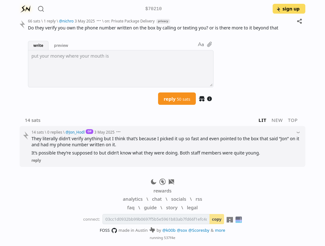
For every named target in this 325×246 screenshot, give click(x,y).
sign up (288, 8)
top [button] (293, 120)
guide (150, 207)
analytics (133, 199)
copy (217, 219)
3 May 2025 (85, 20)
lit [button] (263, 120)
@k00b (169, 230)
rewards (162, 190)
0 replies (54, 132)
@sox (182, 230)
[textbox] (121, 68)
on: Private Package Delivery (129, 20)
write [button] (38, 45)
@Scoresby (199, 230)
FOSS (108, 230)
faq (131, 207)
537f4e (170, 237)
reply (177, 99)
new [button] (277, 120)
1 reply (50, 20)
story (171, 207)
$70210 (153, 9)
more (220, 230)
